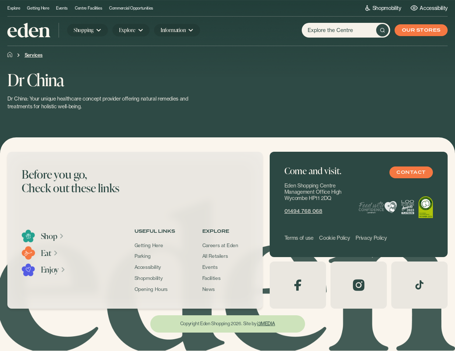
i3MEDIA (266, 323)
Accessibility (429, 8)
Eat (49, 253)
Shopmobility (383, 8)
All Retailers (215, 256)
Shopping (84, 30)
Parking (142, 256)
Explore (13, 8)
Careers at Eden (220, 245)
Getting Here (38, 8)
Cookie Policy (334, 238)
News (208, 289)
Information (173, 30)
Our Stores (421, 30)
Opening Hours (151, 289)
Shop (52, 236)
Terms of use (299, 238)
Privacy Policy (371, 238)
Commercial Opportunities (131, 8)
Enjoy (53, 270)
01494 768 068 (303, 211)
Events (62, 8)
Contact (411, 172)
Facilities (211, 278)
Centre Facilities (88, 8)
